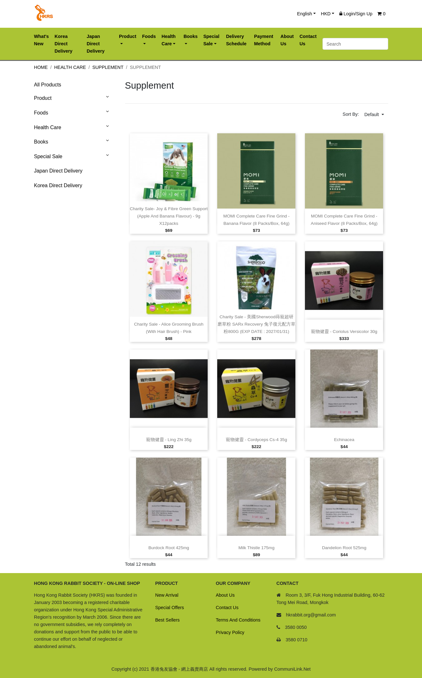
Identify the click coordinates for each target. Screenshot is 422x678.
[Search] (355, 44)
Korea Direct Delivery (58, 185)
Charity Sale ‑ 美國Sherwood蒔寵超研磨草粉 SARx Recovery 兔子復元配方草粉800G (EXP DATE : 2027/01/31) (256, 324)
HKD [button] (325, 13)
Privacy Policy (230, 632)
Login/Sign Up (355, 13)
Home (41, 67)
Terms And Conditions (238, 620)
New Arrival (167, 595)
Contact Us (227, 607)
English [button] (304, 13)
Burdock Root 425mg (168, 547)
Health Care (70, 67)
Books (41, 141)
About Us (225, 595)
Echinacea (344, 439)
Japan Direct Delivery (58, 170)
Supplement (107, 67)
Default (372, 114)
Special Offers (169, 607)
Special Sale (48, 156)
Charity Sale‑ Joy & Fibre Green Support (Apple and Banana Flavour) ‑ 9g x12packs (169, 216)
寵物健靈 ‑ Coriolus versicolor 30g (344, 331)
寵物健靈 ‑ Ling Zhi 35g (169, 439)
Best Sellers (167, 620)
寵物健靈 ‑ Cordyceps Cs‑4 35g (256, 439)
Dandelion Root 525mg (344, 547)
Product (43, 98)
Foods (41, 112)
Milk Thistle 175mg (256, 547)
